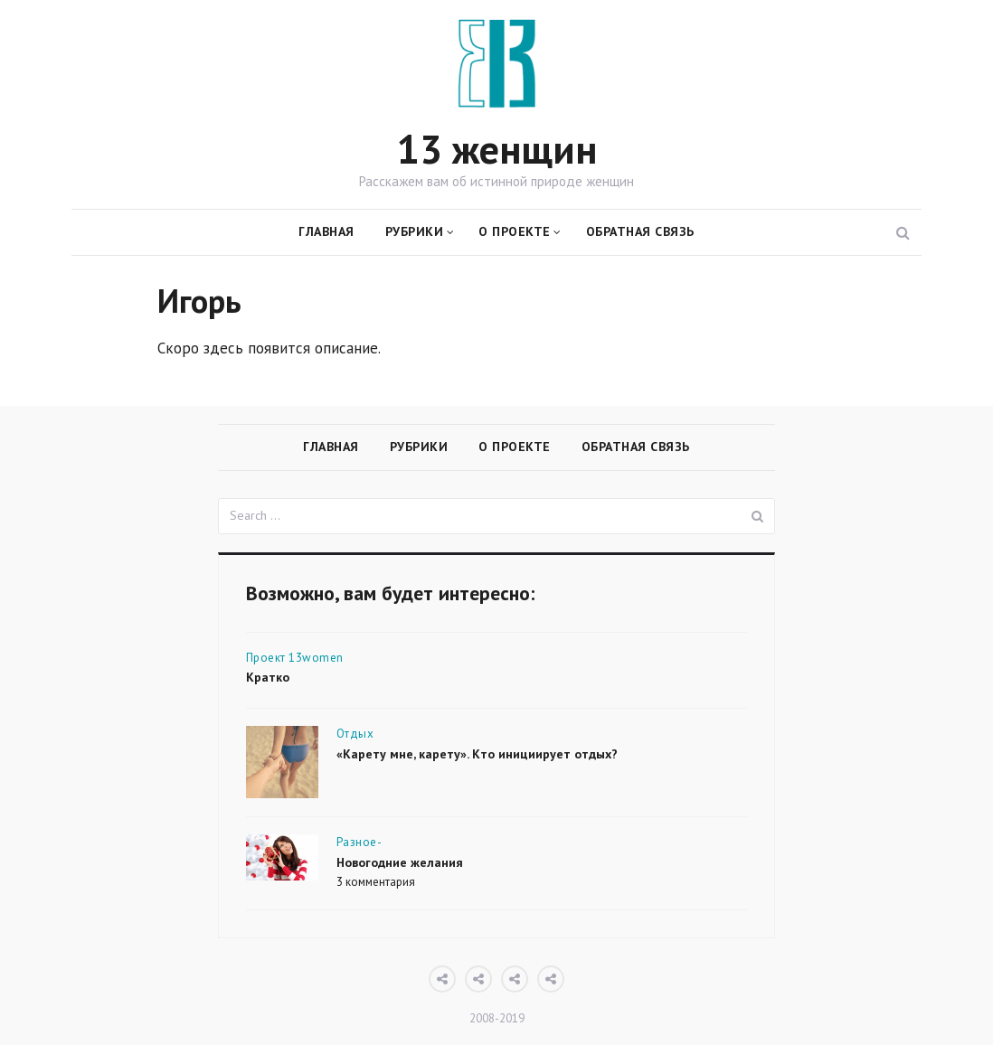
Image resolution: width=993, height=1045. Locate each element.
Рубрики (414, 231)
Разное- (359, 842)
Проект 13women (295, 657)
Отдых (355, 733)
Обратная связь (640, 231)
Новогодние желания (399, 862)
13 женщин (497, 149)
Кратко (267, 677)
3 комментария (375, 882)
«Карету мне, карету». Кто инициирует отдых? (477, 754)
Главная (326, 231)
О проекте (514, 231)
